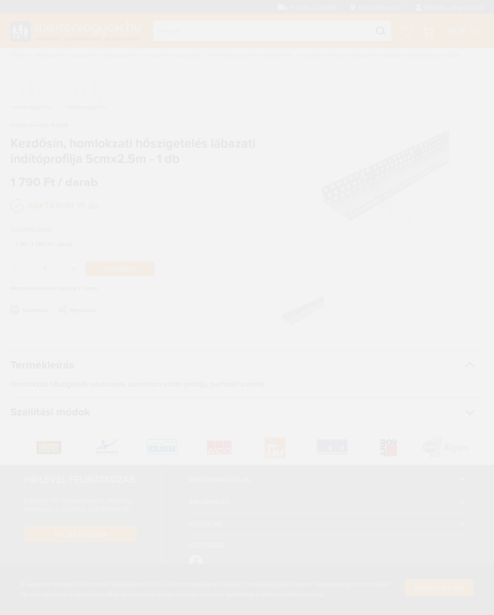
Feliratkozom (80, 534)
